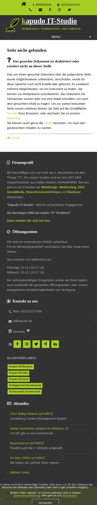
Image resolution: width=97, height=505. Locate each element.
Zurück (12, 113)
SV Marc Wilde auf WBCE (27, 458)
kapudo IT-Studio (49, 21)
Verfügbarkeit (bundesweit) (25, 385)
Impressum (43, 4)
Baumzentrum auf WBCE (27, 443)
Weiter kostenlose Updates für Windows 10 (39, 428)
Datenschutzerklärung (26, 500)
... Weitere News (18, 472)
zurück (15, 137)
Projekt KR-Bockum (21, 366)
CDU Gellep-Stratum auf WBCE (31, 413)
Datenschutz (70, 4)
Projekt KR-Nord (18, 379)
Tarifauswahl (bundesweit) (24, 391)
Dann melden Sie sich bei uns (28, 220)
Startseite (13, 118)
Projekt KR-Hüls (18, 372)
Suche (48, 123)
